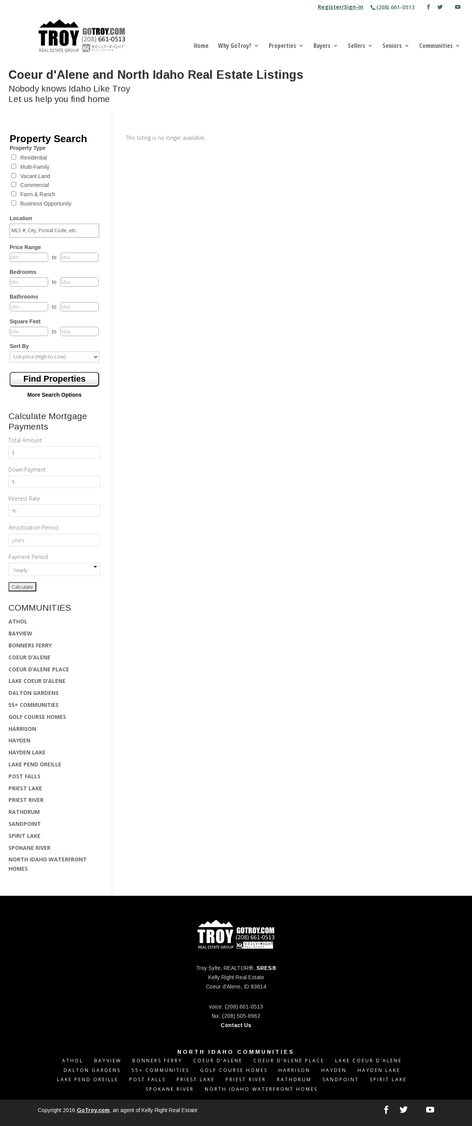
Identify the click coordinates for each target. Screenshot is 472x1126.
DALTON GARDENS (33, 692)
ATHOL (17, 621)
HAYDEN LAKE (27, 752)
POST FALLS (24, 776)
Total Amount (25, 440)
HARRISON (22, 728)
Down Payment (27, 469)
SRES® (266, 968)
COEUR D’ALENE (29, 657)
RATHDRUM (24, 811)
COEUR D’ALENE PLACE (38, 669)
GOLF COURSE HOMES (37, 716)
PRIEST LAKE (25, 788)
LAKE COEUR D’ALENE (37, 680)
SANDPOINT (24, 823)
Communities (436, 46)
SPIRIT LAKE (24, 835)
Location (21, 218)
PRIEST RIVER (26, 799)
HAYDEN (19, 740)
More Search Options (54, 395)
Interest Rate (24, 498)
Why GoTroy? (234, 46)
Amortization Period (33, 527)
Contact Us (236, 1025)
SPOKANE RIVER (29, 847)
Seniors (392, 46)
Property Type (28, 148)
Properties (282, 46)
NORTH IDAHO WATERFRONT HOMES (261, 1089)
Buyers (322, 46)
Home (201, 46)
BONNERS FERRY (30, 645)
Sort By (19, 346)
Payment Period (28, 556)
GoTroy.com (93, 1110)
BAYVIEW (20, 633)
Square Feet (25, 321)
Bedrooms (23, 272)
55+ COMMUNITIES (33, 704)
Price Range (25, 247)
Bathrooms (24, 297)
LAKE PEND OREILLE (34, 764)
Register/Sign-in (340, 7)
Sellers (356, 46)
